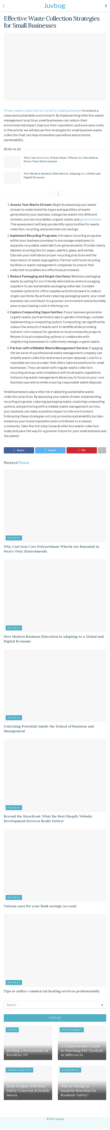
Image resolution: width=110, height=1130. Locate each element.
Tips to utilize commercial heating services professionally (52, 992)
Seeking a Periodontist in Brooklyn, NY (27, 1053)
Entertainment (72, 1031)
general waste (90, 219)
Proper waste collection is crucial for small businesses (43, 110)
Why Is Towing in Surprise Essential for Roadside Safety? (79, 1091)
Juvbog (54, 5)
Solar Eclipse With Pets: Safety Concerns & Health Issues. (28, 1091)
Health (12, 1031)
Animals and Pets (19, 1071)
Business (14, 539)
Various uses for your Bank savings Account (40, 907)
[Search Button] (102, 1006)
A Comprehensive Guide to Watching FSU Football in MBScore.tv (82, 1051)
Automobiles (70, 1071)
